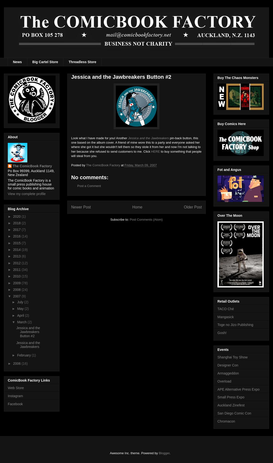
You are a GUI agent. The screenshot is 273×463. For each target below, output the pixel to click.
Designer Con (227, 365)
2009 (17, 283)
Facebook (15, 404)
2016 (17, 236)
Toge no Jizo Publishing (235, 325)
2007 (17, 296)
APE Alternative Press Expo (238, 389)
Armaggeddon (228, 373)
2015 (17, 243)
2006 (17, 363)
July (20, 302)
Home (137, 207)
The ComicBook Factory (32, 166)
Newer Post (81, 207)
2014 (17, 250)
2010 (17, 276)
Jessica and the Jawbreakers (28, 345)
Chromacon (226, 421)
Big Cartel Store (45, 62)
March (22, 322)
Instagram (15, 396)
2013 (17, 256)
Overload (224, 381)
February (24, 355)
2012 (17, 263)
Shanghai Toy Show (232, 357)
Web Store (16, 388)
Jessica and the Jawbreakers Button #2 (28, 332)
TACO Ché (225, 309)
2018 (17, 223)
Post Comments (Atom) (146, 219)
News (17, 62)
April (21, 315)
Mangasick (225, 317)
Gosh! (221, 333)
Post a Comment (89, 186)
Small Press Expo (230, 397)
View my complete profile (27, 194)
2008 (17, 290)
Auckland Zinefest (230, 405)
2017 (17, 230)
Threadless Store (82, 62)
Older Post (193, 207)
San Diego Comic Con (234, 413)
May (20, 309)
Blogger (164, 453)
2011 (17, 270)
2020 (17, 216)
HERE (155, 151)
